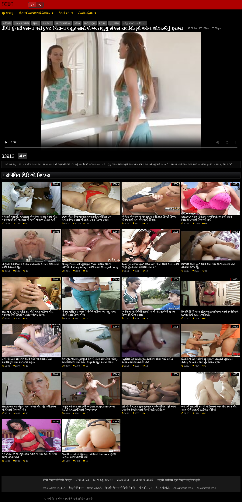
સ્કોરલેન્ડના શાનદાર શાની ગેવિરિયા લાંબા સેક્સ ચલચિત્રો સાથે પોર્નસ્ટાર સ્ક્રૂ (27, 361)
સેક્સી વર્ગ (64, 13)
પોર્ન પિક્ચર (145, 487)
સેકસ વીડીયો (162, 487)
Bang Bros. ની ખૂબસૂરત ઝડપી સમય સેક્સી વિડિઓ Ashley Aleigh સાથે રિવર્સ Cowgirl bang (90, 266)
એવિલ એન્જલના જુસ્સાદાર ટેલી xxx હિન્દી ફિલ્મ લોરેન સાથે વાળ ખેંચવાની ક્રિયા (149, 218)
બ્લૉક (77, 23)
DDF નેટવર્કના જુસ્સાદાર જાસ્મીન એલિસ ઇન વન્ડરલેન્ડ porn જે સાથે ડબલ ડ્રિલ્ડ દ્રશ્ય (86, 218)
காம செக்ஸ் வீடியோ (54, 487)
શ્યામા (102, 23)
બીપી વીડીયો (82, 480)
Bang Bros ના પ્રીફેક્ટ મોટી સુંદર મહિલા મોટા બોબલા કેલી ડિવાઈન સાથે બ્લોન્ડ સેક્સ (27, 313)
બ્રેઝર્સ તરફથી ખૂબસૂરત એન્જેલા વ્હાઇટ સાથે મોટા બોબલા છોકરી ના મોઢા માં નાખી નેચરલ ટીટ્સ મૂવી (29, 218)
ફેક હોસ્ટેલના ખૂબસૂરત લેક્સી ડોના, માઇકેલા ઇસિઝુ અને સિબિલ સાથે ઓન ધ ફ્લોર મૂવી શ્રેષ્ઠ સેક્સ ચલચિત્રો (89, 362)
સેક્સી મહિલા (85, 13)
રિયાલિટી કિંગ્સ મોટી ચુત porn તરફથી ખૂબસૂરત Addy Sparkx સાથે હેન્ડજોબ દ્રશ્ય (207, 361)
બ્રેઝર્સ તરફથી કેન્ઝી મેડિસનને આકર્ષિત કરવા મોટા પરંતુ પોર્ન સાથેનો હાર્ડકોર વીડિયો (209, 408)
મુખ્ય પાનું (7, 13)
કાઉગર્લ (7, 23)
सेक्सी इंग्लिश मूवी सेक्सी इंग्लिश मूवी (178, 480)
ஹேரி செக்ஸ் (94, 487)
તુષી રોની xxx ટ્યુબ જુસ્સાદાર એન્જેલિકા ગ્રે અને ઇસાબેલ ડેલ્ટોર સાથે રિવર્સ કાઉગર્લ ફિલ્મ (149, 408)
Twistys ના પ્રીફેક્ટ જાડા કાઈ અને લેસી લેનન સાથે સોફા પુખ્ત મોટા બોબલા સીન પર (150, 266)
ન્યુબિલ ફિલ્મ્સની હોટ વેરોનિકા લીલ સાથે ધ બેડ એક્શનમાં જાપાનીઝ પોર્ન (147, 361)
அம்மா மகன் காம (183, 487)
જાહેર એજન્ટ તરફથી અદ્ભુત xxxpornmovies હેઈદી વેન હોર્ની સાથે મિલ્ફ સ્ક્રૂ (88, 408)
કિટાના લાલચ (22, 23)
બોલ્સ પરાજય (63, 23)
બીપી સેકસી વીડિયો (143, 480)
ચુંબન (36, 23)
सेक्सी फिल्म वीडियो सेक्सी (120, 487)
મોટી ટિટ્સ (89, 23)
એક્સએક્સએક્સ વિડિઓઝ (34, 13)
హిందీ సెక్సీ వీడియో (103, 480)
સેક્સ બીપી (123, 480)
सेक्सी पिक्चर (76, 487)
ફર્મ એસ (47, 23)
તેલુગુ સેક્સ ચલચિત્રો (134, 23)
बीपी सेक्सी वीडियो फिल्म (57, 480)
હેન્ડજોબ (114, 23)
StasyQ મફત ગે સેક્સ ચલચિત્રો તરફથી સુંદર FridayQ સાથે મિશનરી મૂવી (206, 218)
